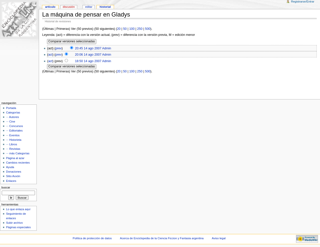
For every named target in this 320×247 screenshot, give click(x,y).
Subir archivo (14, 222)
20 (118, 29)
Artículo (50, 6)
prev (59, 48)
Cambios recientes (18, 162)
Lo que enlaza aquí (18, 209)
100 (131, 29)
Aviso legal (219, 238)
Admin (106, 48)
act (50, 54)
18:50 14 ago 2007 (88, 61)
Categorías (13, 112)
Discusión (69, 6)
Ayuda (10, 167)
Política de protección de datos (92, 238)
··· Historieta (13, 139)
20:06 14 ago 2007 (88, 54)
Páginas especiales (18, 227)
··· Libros (11, 144)
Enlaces (11, 180)
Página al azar (15, 158)
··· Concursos (14, 126)
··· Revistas (13, 148)
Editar (88, 6)
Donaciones (13, 171)
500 (147, 29)
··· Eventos (13, 135)
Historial (105, 6)
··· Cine (10, 121)
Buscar (6, 187)
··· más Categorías (18, 153)
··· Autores (12, 116)
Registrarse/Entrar (302, 1)
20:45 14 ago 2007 (88, 48)
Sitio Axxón (13, 176)
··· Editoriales (14, 130)
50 (125, 29)
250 (139, 29)
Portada (11, 107)
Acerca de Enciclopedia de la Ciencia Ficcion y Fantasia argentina (162, 238)
